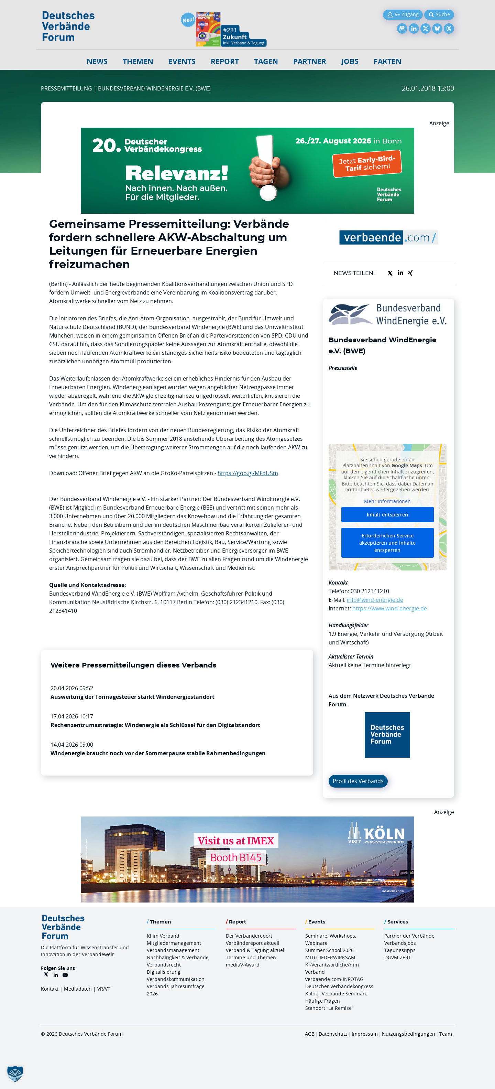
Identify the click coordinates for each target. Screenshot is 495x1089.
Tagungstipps (400, 950)
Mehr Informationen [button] (387, 501)
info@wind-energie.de (375, 600)
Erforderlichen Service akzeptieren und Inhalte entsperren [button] (387, 542)
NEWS (97, 61)
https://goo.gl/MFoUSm (248, 473)
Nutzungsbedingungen (408, 1034)
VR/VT (103, 988)
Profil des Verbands (358, 781)
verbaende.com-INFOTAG (334, 979)
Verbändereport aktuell (252, 943)
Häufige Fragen (322, 1000)
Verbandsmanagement (173, 950)
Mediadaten (78, 988)
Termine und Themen (251, 957)
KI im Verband (163, 935)
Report (225, 61)
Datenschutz (333, 1034)
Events (182, 61)
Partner (309, 61)
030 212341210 (370, 591)
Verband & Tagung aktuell (256, 950)
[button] (15, 1074)
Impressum (365, 1034)
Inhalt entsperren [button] (387, 514)
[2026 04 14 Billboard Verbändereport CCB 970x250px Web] (247, 820)
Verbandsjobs (400, 943)
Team (445, 1034)
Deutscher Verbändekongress (339, 986)
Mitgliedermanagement (174, 943)
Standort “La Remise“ (329, 1008)
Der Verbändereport (249, 935)
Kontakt (49, 988)
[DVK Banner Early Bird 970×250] (247, 132)
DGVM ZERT (397, 957)
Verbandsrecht (164, 964)
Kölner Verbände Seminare (336, 993)
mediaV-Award (243, 964)
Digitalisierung (163, 972)
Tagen (266, 61)
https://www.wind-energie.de (389, 608)
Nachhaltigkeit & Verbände (178, 957)
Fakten (388, 61)
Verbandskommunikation (176, 979)
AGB (310, 1034)
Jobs (350, 61)
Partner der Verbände (409, 935)
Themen (138, 61)
